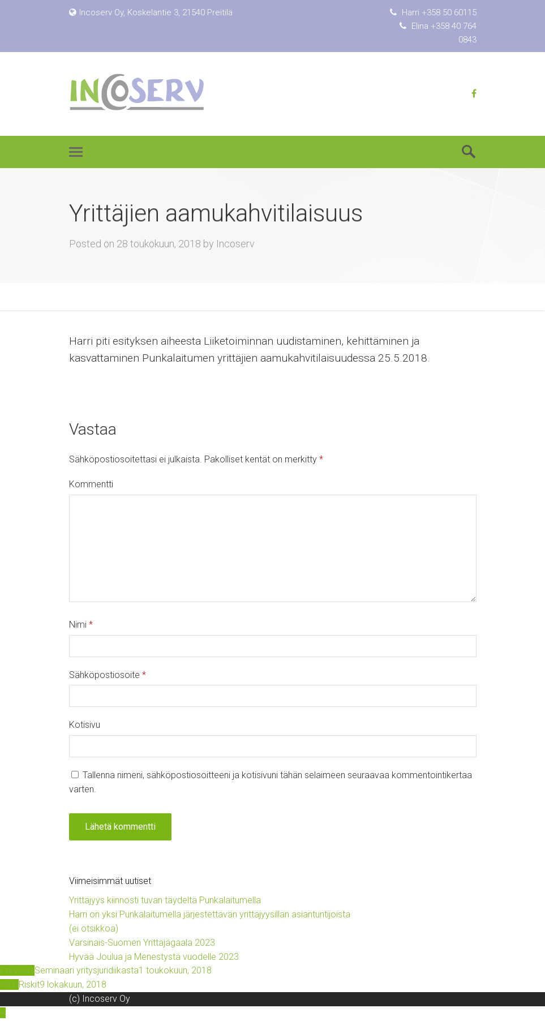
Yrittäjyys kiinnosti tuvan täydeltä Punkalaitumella (165, 900)
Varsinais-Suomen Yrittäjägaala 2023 (142, 942)
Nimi (81, 624)
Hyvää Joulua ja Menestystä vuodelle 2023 (154, 956)
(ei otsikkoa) (93, 928)
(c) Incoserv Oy (99, 998)
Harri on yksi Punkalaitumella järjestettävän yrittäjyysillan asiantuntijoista (209, 914)
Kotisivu (84, 724)
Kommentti (91, 484)
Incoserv (235, 244)
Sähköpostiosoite (107, 675)
